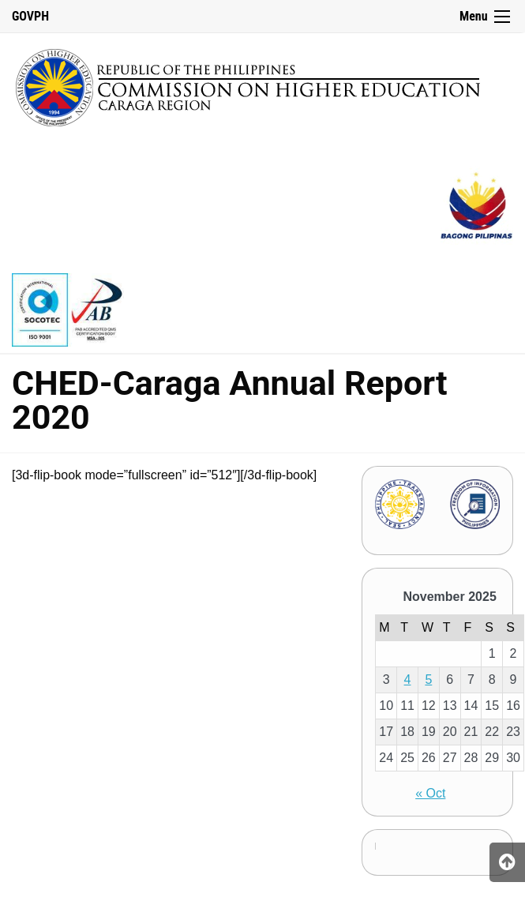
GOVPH (30, 16)
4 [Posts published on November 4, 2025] (407, 679)
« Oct (430, 793)
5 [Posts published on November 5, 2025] (428, 679)
